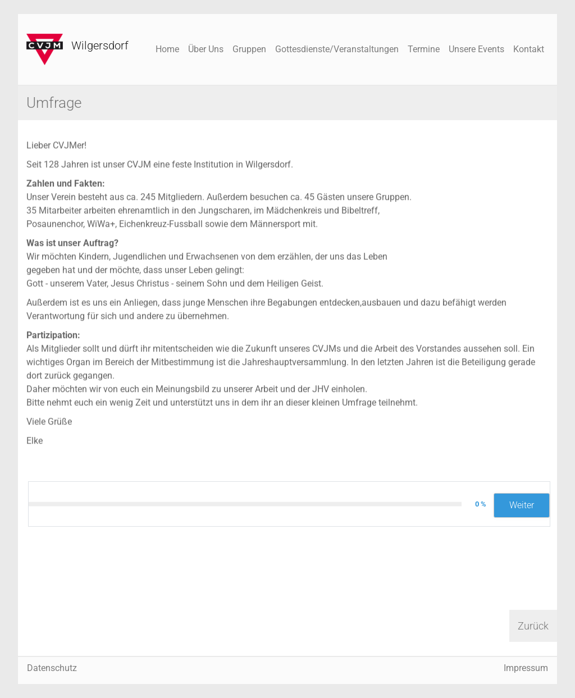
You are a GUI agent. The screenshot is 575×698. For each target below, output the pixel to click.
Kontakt (528, 49)
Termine (424, 49)
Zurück (533, 626)
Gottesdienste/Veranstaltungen (337, 49)
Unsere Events (476, 49)
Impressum (526, 668)
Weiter (521, 505)
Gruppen (249, 49)
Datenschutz (52, 668)
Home (167, 49)
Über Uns (205, 49)
